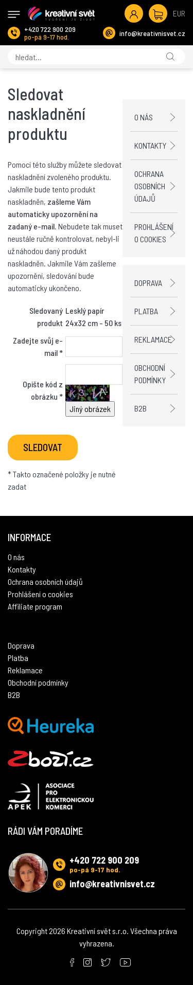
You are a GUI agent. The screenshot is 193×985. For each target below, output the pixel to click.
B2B (140, 408)
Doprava (148, 283)
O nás (143, 117)
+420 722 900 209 (50, 29)
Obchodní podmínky (150, 374)
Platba (146, 311)
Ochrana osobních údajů (149, 186)
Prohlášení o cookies (153, 233)
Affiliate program (35, 606)
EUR (179, 13)
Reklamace (153, 339)
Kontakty (150, 145)
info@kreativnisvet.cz (152, 33)
